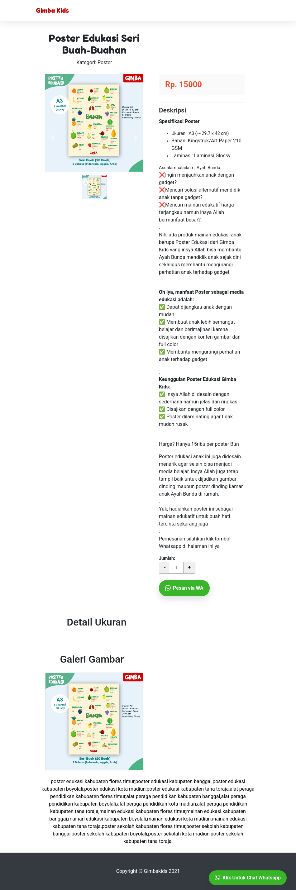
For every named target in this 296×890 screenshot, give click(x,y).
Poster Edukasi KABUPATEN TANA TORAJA (188, 789)
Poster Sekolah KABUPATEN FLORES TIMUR (143, 826)
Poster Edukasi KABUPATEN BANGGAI (173, 781)
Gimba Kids (52, 10)
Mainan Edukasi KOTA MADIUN (179, 819)
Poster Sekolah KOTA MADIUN (178, 834)
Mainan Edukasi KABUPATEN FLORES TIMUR (142, 811)
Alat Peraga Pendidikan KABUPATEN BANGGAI (173, 796)
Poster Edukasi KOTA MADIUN (115, 789)
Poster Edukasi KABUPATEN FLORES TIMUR (92, 781)
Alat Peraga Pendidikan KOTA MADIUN (156, 804)
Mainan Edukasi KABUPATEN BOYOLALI (107, 819)
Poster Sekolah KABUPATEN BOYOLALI (109, 834)
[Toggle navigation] (251, 10)
